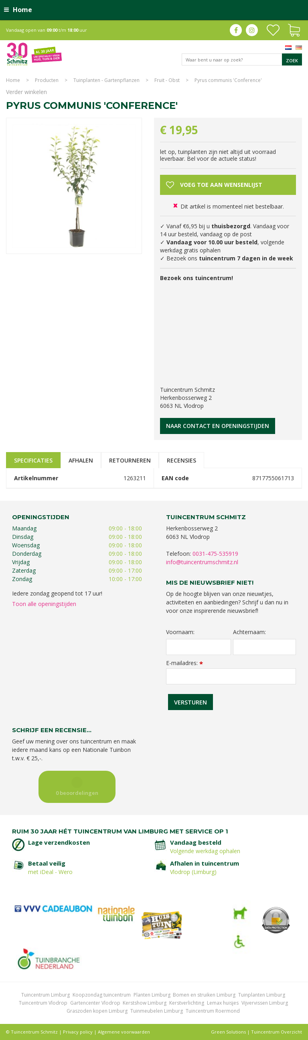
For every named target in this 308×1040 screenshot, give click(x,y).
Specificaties (33, 460)
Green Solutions (228, 1032)
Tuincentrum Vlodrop (43, 1003)
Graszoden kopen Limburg (97, 1011)
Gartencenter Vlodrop (95, 1003)
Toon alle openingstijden (44, 604)
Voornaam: (180, 632)
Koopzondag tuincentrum (102, 995)
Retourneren (130, 460)
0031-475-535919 (215, 553)
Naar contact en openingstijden (217, 426)
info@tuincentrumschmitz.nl (202, 562)
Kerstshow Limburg (144, 1003)
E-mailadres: (184, 663)
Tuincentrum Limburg (45, 995)
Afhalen (81, 460)
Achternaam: (249, 632)
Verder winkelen (26, 92)
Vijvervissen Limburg (264, 1003)
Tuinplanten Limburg (261, 995)
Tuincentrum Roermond (213, 1011)
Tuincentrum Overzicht (276, 1032)
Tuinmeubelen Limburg (156, 1011)
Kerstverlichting (186, 1003)
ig (252, 30)
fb (236, 30)
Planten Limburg (152, 995)
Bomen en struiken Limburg (204, 995)
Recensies (181, 460)
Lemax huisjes (223, 1003)
